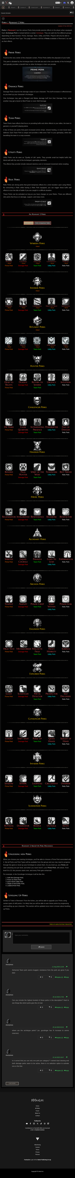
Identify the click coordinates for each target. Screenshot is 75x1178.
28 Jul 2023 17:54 (58, 997)
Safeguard (37, 257)
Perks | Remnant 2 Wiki (13, 22)
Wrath (23, 341)
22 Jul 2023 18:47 (58, 1057)
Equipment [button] (45, 7)
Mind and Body (51, 302)
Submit (41, 947)
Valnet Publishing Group (44, 1159)
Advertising (37, 1144)
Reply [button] (66, 977)
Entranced (23, 302)
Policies (37, 1154)
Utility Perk (51, 475)
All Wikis (37, 1108)
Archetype (39, 33)
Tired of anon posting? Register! (60, 924)
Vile (8, 341)
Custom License (39, 1130)
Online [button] (56, 7)
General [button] (21, 7)
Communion (37, 302)
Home (37, 1106)
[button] (58, 3)
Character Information (6, 13)
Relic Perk (65, 475)
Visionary (9, 302)
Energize (65, 257)
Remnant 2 (12, 30)
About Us (37, 1113)
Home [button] (11, 7)
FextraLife (27, 1159)
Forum (37, 1111)
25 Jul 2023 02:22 (58, 1027)
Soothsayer (66, 302)
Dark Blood (51, 341)
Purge (65, 341)
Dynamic (9, 257)
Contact (37, 1115)
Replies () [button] (59, 977)
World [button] (66, 7)
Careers (37, 1147)
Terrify (37, 341)
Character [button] (33, 7)
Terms (37, 1149)
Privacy (38, 1152)
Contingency (51, 257)
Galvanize (23, 257)
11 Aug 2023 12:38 (58, 967)
